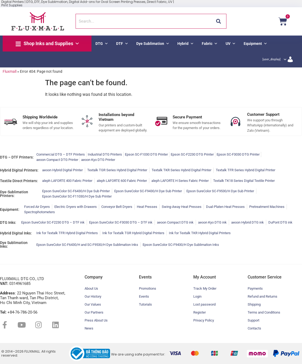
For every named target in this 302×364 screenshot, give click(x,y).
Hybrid (185, 44)
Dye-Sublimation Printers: (14, 194)
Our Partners (94, 312)
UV (231, 44)
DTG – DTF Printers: (17, 157)
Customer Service (265, 277)
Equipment (255, 44)
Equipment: (9, 209)
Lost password (204, 304)
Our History (93, 296)
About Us (91, 288)
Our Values (93, 304)
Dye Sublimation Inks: (14, 245)
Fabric (210, 44)
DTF (122, 44)
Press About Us (96, 320)
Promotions (147, 288)
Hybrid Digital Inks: (16, 233)
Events (144, 296)
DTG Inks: (8, 222)
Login (197, 296)
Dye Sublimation (152, 44)
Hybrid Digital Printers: (19, 170)
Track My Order (204, 288)
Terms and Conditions (264, 312)
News (89, 328)
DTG (101, 44)
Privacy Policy (203, 320)
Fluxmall (9, 71)
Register (199, 312)
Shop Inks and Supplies (52, 44)
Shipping (254, 304)
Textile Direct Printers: (19, 181)
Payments (255, 288)
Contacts (254, 328)
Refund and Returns (262, 296)
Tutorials (145, 304)
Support (253, 320)
